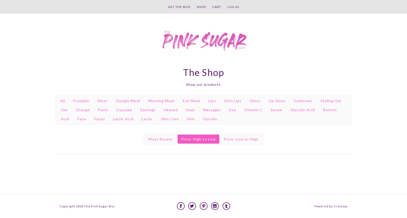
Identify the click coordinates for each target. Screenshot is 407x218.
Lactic (147, 119)
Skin (191, 119)
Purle (103, 110)
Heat (190, 110)
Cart (216, 7)
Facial (99, 119)
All (62, 101)
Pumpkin (81, 101)
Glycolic (210, 119)
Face (82, 119)
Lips (212, 101)
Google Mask (128, 101)
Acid (65, 119)
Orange (83, 110)
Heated (171, 110)
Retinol (330, 110)
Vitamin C (253, 110)
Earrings (148, 110)
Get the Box (179, 7)
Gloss (255, 101)
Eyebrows (303, 101)
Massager (212, 110)
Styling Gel (331, 101)
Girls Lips (233, 101)
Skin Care (170, 119)
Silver (102, 101)
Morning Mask (161, 101)
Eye (232, 110)
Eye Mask (191, 101)
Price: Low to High (241, 139)
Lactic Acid (123, 119)
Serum (276, 110)
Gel (64, 110)
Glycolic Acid (302, 110)
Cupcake (124, 110)
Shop (201, 7)
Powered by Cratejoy (331, 206)
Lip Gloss (277, 101)
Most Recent (160, 139)
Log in (233, 7)
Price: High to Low (198, 139)
